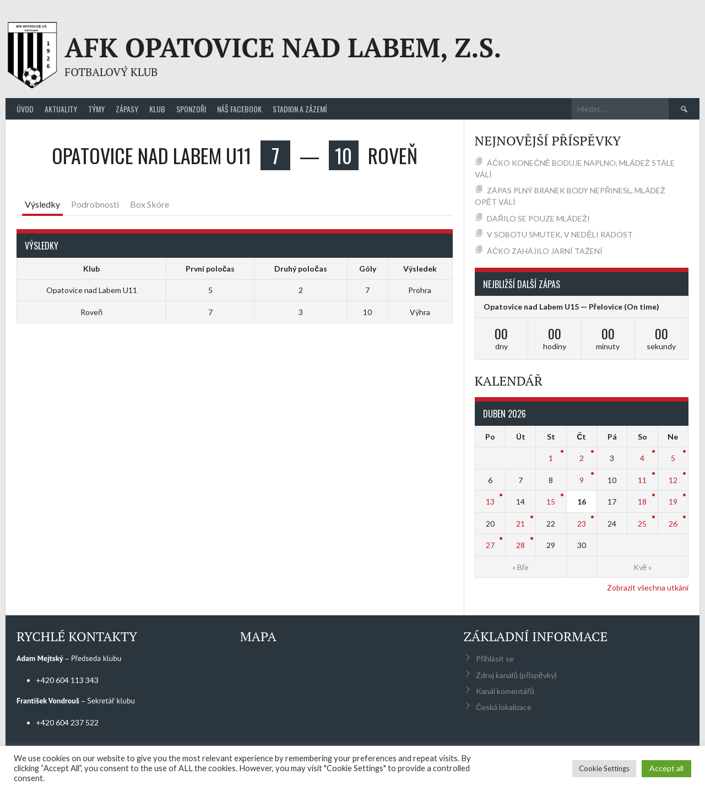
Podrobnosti (95, 204)
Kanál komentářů (505, 691)
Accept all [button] (666, 768)
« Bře (520, 567)
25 (642, 523)
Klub (157, 109)
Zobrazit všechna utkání (647, 587)
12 (673, 480)
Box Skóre (149, 204)
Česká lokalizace (504, 707)
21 (520, 523)
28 (520, 545)
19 (673, 501)
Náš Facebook (239, 109)
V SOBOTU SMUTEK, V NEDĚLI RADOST (559, 234)
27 (490, 545)
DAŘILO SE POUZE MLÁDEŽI (538, 218)
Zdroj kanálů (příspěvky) (516, 675)
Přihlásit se (495, 658)
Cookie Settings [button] (604, 768)
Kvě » (642, 567)
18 (642, 501)
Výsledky (42, 204)
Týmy (96, 109)
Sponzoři (191, 109)
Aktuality (61, 109)
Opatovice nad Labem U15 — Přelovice (553, 306)
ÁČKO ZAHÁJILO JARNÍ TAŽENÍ (545, 251)
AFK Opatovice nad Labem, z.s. (282, 47)
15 (550, 501)
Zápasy (127, 109)
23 (581, 523)
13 (490, 501)
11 (642, 480)
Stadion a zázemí (300, 109)
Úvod (25, 109)
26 (673, 523)
